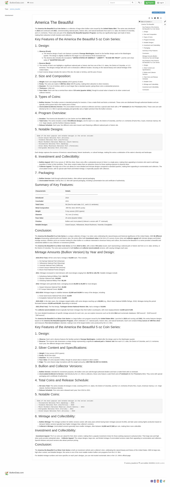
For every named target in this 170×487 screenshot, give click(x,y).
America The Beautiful (147, 24)
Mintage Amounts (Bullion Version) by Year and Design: (150, 57)
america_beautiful (15, 9)
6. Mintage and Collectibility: (150, 84)
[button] (140, 2)
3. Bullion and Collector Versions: (149, 73)
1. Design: (145, 31)
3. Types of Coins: (147, 37)
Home (30, 3)
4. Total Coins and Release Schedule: (150, 78)
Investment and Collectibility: (150, 87)
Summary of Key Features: (150, 50)
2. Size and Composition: (149, 34)
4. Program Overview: (148, 40)
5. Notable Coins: (147, 81)
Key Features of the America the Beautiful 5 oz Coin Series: (151, 28)
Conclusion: (145, 53)
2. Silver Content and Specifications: (148, 69)
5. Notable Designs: (148, 42)
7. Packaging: (146, 48)
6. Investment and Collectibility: (151, 45)
